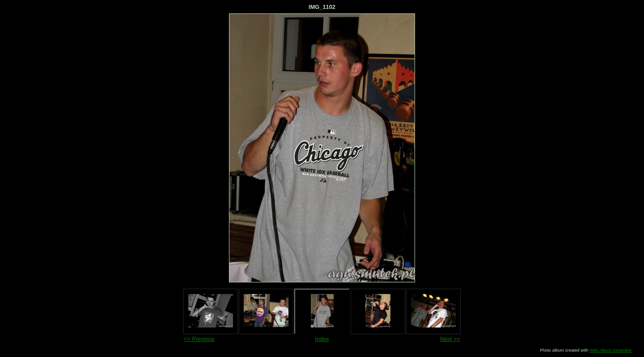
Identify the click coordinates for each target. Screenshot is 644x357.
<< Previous (199, 339)
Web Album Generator (610, 350)
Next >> (450, 339)
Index (322, 339)
